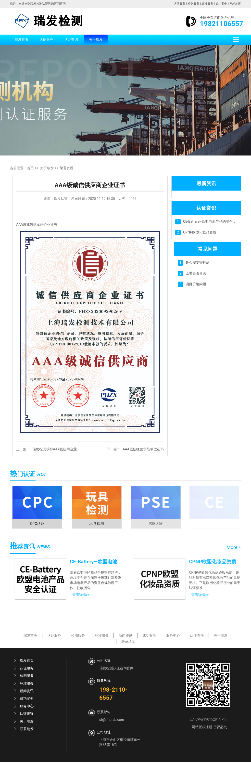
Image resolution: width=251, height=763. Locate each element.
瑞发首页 (21, 39)
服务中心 (173, 636)
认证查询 (71, 39)
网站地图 (235, 3)
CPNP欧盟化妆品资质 (199, 232)
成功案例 (221, 3)
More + (233, 548)
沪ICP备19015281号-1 (208, 720)
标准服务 (207, 3)
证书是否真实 (196, 273)
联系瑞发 (128, 642)
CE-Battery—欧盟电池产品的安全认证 (211, 221)
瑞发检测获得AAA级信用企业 (54, 449)
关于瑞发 (96, 39)
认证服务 (179, 3)
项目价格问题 (196, 284)
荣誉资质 (66, 168)
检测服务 (193, 3)
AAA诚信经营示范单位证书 (143, 449)
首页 (30, 168)
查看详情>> (79, 595)
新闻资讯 (125, 636)
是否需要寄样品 (198, 262)
